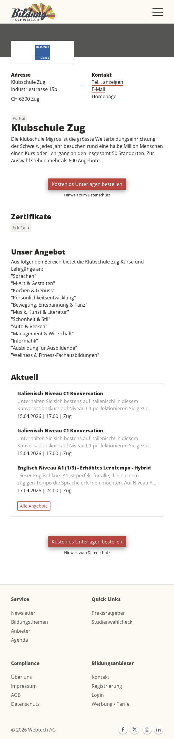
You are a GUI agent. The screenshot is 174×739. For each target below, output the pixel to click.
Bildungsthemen (29, 622)
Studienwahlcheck (112, 622)
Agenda (19, 640)
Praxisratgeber (108, 613)
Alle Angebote (34, 506)
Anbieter (20, 631)
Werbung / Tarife (111, 704)
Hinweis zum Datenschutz (87, 195)
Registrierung (107, 686)
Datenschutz (25, 704)
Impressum (24, 686)
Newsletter (23, 613)
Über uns (21, 677)
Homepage (104, 96)
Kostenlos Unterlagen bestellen (87, 184)
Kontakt (100, 677)
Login (98, 695)
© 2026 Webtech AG (33, 729)
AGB (16, 695)
